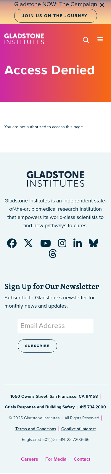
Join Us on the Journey (55, 15)
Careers (29, 459)
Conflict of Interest (78, 428)
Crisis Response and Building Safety (40, 407)
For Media (56, 459)
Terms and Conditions (35, 428)
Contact (82, 459)
